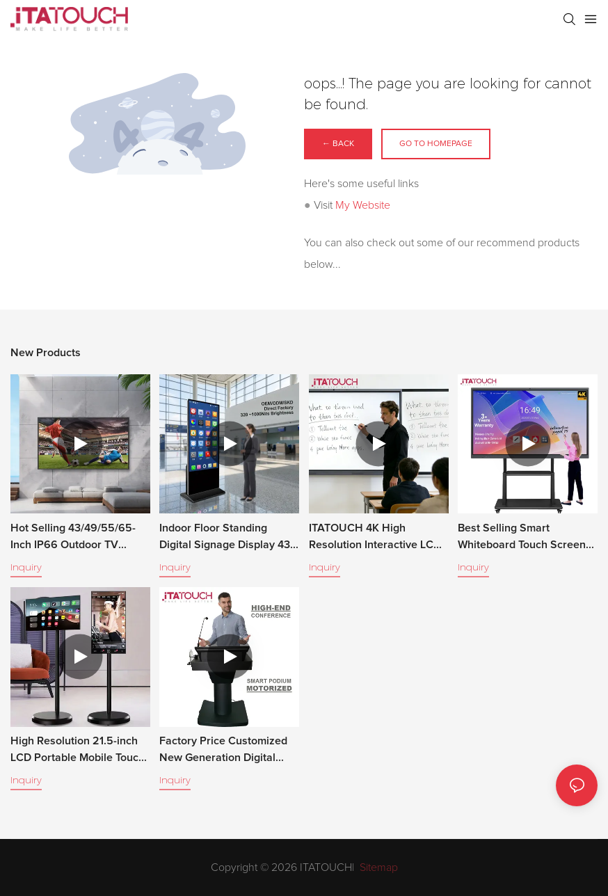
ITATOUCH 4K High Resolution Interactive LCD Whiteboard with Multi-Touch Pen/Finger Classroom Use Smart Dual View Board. (376, 537)
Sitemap (377, 867)
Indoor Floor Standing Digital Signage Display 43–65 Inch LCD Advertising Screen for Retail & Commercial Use (227, 537)
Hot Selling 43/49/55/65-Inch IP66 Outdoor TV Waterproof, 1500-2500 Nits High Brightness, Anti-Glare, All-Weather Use (76, 537)
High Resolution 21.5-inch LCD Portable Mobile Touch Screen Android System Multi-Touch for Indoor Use (77, 750)
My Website (362, 205)
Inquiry (26, 567)
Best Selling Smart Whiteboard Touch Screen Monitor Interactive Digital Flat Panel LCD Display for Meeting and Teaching (523, 537)
